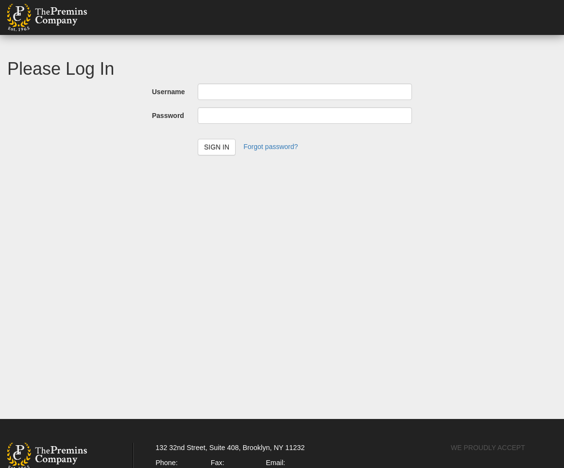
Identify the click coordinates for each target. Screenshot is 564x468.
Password (168, 115)
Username (168, 92)
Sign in (216, 147)
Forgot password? (270, 146)
